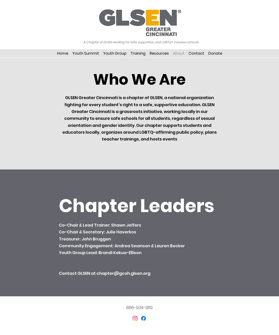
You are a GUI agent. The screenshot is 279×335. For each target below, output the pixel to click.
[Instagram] (135, 318)
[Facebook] (143, 318)
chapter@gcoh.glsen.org (123, 273)
